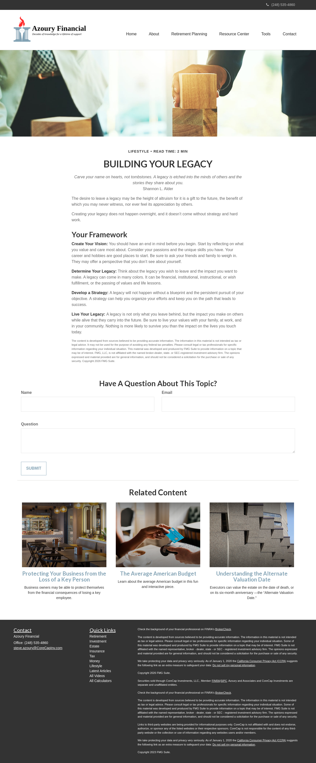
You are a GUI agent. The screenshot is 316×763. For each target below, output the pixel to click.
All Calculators (101, 681)
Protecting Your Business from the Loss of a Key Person (64, 576)
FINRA (216, 680)
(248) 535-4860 (280, 5)
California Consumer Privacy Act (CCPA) (261, 661)
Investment (98, 641)
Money (95, 661)
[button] (153, 30)
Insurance (97, 651)
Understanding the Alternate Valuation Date (252, 576)
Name (26, 392)
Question (29, 424)
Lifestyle (96, 666)
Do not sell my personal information (234, 665)
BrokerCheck (223, 629)
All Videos (97, 676)
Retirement (98, 636)
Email (167, 392)
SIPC (224, 680)
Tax (92, 656)
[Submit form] (33, 468)
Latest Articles (100, 671)
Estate (94, 646)
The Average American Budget (158, 573)
